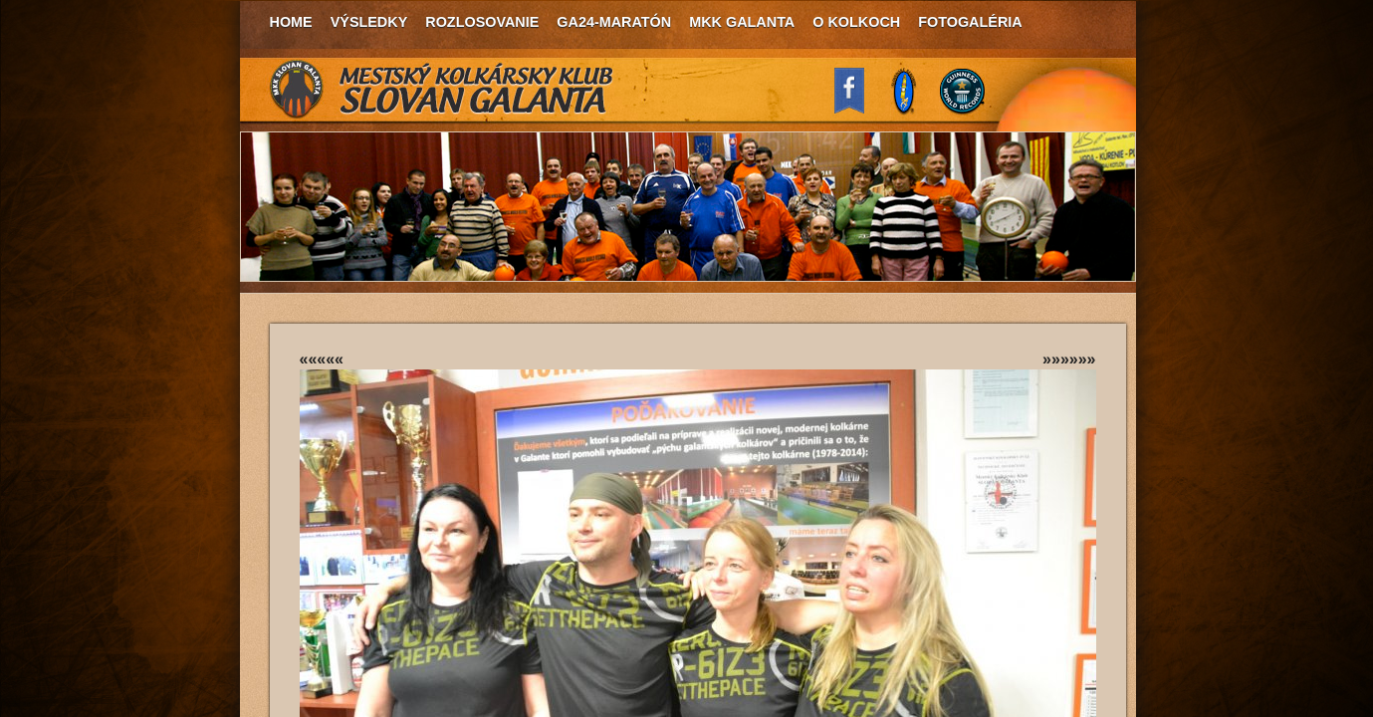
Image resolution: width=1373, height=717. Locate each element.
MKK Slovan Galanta (442, 89)
